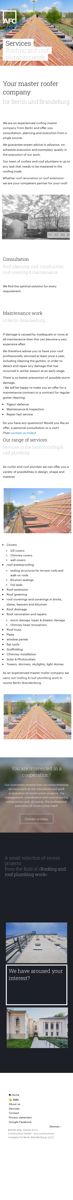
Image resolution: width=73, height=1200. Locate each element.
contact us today (23, 433)
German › (55, 1126)
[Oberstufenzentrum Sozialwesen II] (34, 899)
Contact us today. (36, 821)
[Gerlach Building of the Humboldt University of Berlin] (39, 1027)
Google (13, 1122)
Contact (14, 1113)
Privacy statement (20, 1117)
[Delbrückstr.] (36, 944)
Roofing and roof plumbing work (35, 872)
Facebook (25, 1122)
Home (14, 1095)
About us (14, 1104)
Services (14, 1108)
